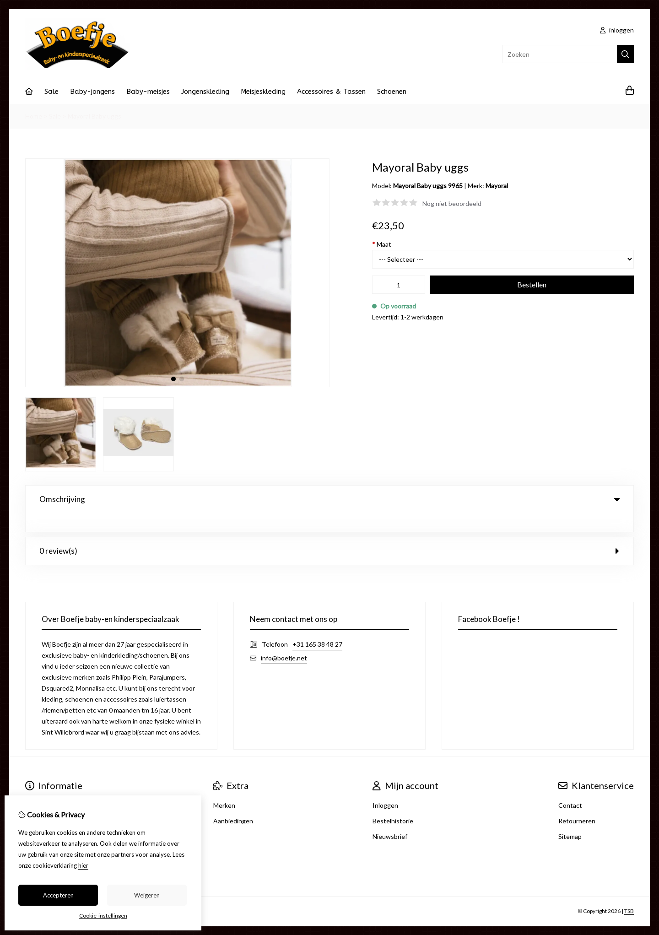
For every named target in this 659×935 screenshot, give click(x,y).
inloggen (617, 30)
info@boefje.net (284, 639)
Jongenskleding (205, 91)
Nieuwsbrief (390, 818)
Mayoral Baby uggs (94, 116)
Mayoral (497, 185)
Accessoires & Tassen (331, 91)
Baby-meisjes (148, 91)
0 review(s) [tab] (329, 532)
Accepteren (58, 895)
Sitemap (570, 818)
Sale (51, 91)
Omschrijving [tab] (329, 499)
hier (83, 865)
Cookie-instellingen (103, 915)
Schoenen (391, 91)
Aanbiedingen (233, 802)
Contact (570, 786)
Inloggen (385, 786)
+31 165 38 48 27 (317, 625)
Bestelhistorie (393, 802)
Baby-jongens (92, 91)
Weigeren (147, 895)
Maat (381, 244)
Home (33, 116)
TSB (629, 892)
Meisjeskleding (263, 91)
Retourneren (576, 802)
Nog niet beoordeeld (451, 203)
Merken (224, 786)
